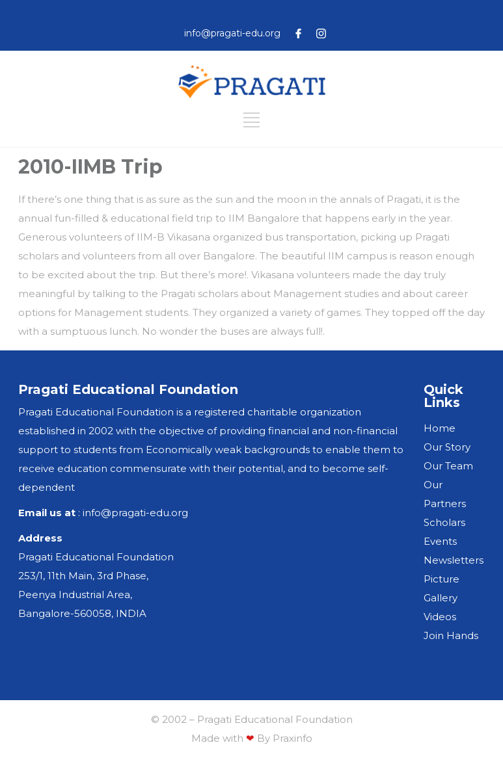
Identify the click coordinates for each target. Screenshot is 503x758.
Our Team (448, 466)
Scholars (444, 522)
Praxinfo (292, 738)
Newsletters (453, 560)
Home (439, 428)
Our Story (447, 447)
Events (440, 541)
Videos (440, 616)
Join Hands (451, 635)
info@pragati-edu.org (232, 33)
